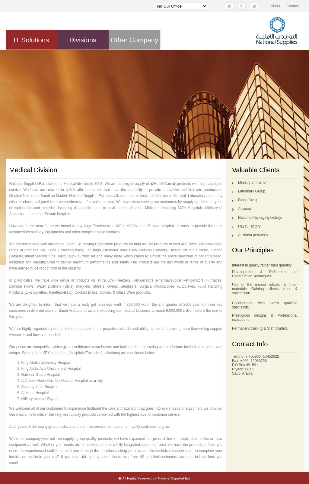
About (275, 6)
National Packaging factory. (260, 217)
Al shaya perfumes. (253, 235)
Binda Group (248, 200)
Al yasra (244, 209)
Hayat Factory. (249, 226)
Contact (292, 6)
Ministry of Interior (252, 182)
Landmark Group (251, 191)
